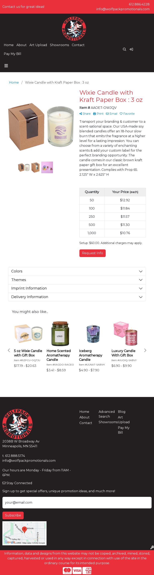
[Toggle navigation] (6, 66)
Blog (122, 412)
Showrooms (59, 45)
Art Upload (38, 45)
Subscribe (13, 515)
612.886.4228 (139, 4)
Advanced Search (106, 414)
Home (9, 45)
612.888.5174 (15, 456)
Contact (78, 45)
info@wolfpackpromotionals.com (123, 9)
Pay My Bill (12, 54)
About (21, 45)
